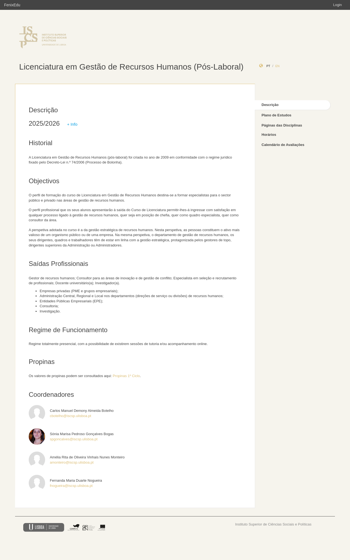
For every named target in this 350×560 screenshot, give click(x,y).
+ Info (72, 124)
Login (337, 5)
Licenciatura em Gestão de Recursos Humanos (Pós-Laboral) (131, 66)
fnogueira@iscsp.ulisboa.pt (71, 486)
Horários (269, 135)
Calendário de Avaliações (283, 145)
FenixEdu (12, 5)
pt (268, 66)
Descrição (270, 105)
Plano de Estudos (276, 115)
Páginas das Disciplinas (282, 125)
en (277, 66)
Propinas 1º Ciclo (126, 376)
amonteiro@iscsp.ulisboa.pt (72, 462)
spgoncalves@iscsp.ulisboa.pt (73, 439)
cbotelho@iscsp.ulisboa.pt (70, 416)
